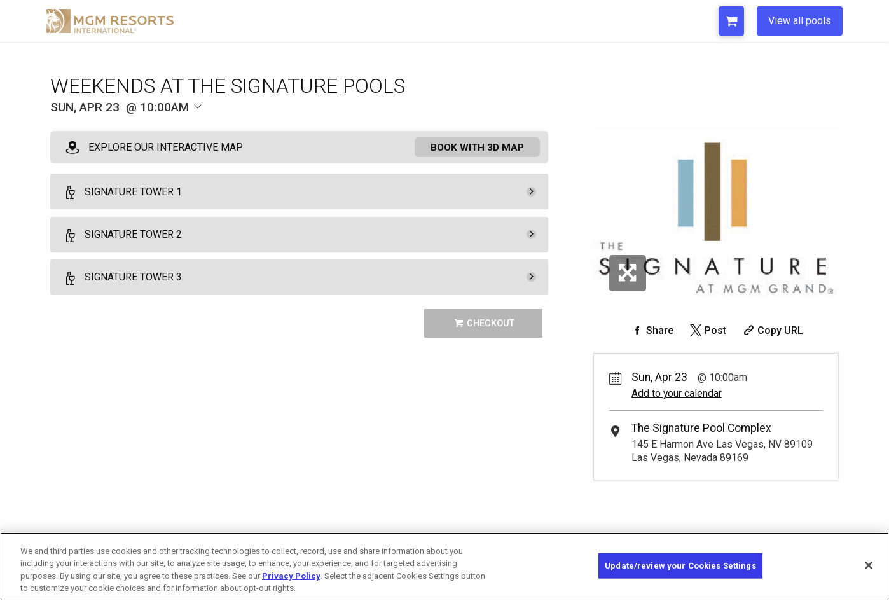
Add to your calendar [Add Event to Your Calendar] (676, 393)
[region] (444, 566)
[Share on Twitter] (706, 330)
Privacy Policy (291, 576)
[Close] (869, 565)
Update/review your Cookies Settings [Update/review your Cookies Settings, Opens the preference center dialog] (680, 565)
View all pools (799, 21)
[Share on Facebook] (651, 330)
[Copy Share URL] (771, 330)
